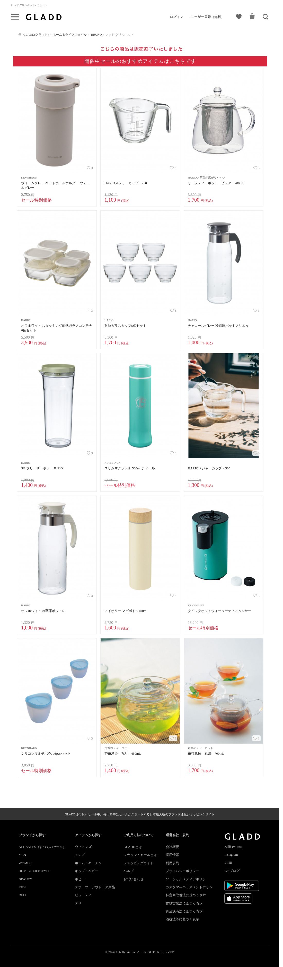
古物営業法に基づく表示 (184, 903)
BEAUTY (25, 879)
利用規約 (172, 863)
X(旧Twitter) (233, 846)
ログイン (176, 17)
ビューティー (85, 895)
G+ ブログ (232, 871)
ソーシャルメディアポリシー (187, 879)
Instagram (231, 854)
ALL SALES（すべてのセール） (42, 847)
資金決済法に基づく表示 (184, 911)
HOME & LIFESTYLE (34, 871)
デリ (78, 903)
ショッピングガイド (138, 863)
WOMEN (25, 863)
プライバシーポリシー (182, 871)
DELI (22, 895)
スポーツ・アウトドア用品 (95, 887)
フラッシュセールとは (140, 855)
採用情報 (172, 855)
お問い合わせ (133, 879)
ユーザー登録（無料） (207, 17)
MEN (22, 855)
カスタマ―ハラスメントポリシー (191, 887)
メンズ (80, 855)
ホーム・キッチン (88, 863)
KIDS (22, 887)
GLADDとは (132, 847)
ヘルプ (128, 871)
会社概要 (172, 847)
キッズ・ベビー (86, 871)
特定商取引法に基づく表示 (186, 895)
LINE (228, 862)
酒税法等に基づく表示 (182, 919)
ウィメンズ (83, 847)
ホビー (80, 879)
